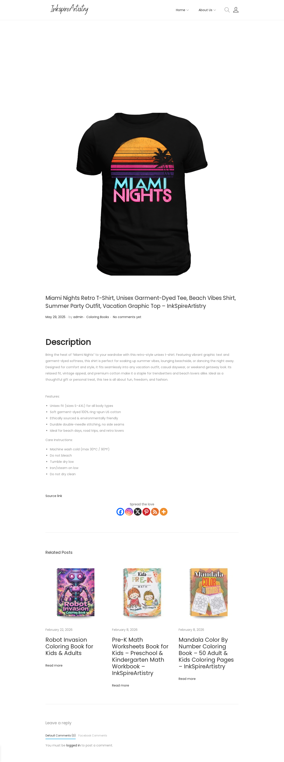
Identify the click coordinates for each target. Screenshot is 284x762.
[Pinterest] (146, 512)
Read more (54, 657)
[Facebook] (120, 512)
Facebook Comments (92, 713)
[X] (138, 512)
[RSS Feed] (155, 512)
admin (78, 317)
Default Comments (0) (60, 713)
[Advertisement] (142, 53)
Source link (53, 496)
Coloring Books (97, 317)
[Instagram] (129, 512)
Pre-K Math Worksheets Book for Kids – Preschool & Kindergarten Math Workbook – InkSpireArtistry (141, 645)
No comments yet (127, 317)
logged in (73, 723)
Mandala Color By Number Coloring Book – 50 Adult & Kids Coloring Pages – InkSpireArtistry (207, 645)
